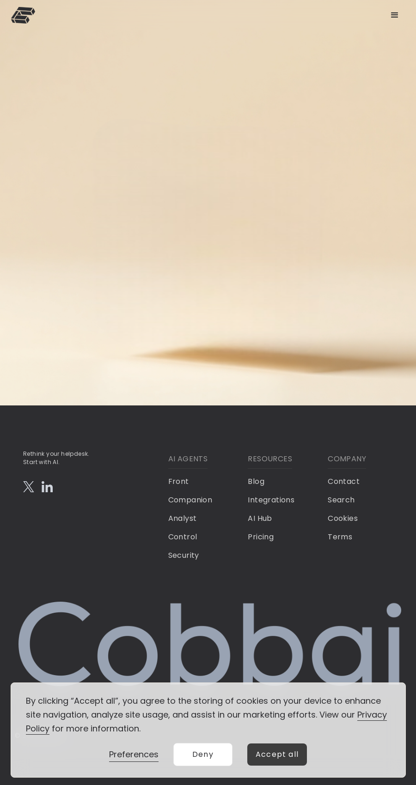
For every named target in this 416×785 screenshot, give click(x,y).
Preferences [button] (134, 754)
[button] (395, 15)
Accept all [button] (277, 754)
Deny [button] (203, 754)
